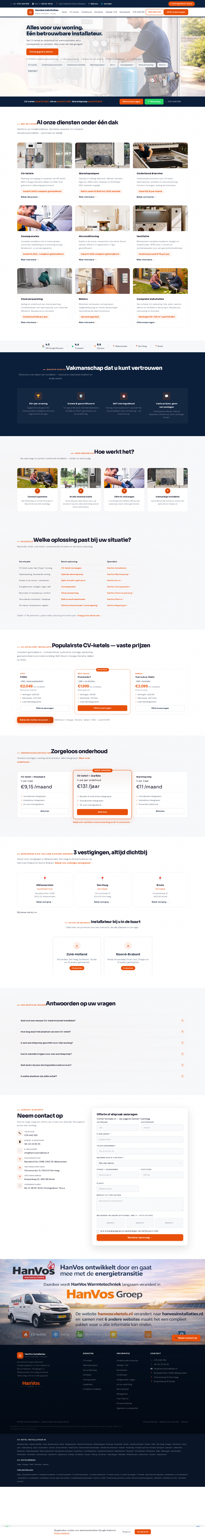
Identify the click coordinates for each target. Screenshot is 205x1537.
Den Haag (160, 1444)
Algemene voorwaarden (127, 1408)
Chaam (147, 1444)
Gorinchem (43, 1447)
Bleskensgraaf (99, 1444)
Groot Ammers (62, 1447)
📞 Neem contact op (186, 1340)
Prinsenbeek (140, 1451)
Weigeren (126, 1532)
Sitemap (184, 1422)
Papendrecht (120, 1451)
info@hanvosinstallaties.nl (36, 1153)
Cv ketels (140, 1474)
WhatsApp (154, 101)
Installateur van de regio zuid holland (55, 1478)
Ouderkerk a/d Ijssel (105, 1451)
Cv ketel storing (112, 1474)
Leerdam (168, 1447)
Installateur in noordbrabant (176, 1474)
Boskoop (109, 1444)
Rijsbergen (165, 1451)
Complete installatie (92, 1389)
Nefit (32, 1464)
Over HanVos (122, 1398)
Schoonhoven (41, 1454)
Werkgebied (122, 1394)
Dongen (168, 1444)
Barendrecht (53, 1444)
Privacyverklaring (124, 1403)
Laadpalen (88, 1384)
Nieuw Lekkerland (47, 1451)
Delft (153, 1444)
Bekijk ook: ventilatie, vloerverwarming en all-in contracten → (102, 822)
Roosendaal (176, 1451)
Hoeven (122, 1447)
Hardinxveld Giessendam (89, 1447)
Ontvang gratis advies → (42, 51)
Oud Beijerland (90, 1451)
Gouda (51, 1447)
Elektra (162, 65)
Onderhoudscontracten (52, 65)
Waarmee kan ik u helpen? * (110, 1158)
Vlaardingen (112, 1454)
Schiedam (31, 1454)
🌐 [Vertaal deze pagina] (106, 4)
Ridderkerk (150, 1451)
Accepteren (142, 1532)
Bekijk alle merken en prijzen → (35, 720)
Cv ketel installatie (63, 1474)
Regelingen (32, 71)
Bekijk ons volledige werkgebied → (74, 864)
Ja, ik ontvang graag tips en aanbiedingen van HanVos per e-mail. (129, 1231)
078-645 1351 (23, 4)
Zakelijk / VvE (111, 12)
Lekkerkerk (177, 1447)
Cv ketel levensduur (80, 1474)
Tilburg (94, 1454)
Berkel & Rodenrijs (85, 1444)
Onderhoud (86, 12)
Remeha (38, 1464)
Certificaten (122, 1375)
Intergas (25, 1464)
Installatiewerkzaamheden (81, 1478)
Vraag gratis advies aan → (89, 615)
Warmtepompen (97, 65)
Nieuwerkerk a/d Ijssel (64, 1451)
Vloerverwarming (146, 65)
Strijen (87, 1454)
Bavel (62, 1444)
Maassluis (21, 1451)
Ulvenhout (102, 1454)
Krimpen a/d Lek (141, 1447)
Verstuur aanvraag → (140, 1237)
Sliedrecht (52, 1454)
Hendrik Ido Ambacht (109, 1447)
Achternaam (147, 1122)
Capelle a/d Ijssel (136, 1444)
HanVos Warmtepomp (117, 574)
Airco (112, 65)
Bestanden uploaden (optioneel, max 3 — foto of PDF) (125, 1216)
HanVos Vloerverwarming (119, 593)
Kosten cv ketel (99, 1478)
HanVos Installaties (116, 568)
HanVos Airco (113, 580)
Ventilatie (98, 12)
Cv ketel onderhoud (97, 1474)
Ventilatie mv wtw (170, 1478)
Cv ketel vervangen (128, 1474)
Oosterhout (78, 1451)
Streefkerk (79, 1454)
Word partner (123, 1389)
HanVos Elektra (114, 599)
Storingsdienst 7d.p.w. (182, 4)
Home (64, 12)
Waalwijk (121, 1454)
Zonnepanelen (126, 65)
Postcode (146, 1169)
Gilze (35, 1447)
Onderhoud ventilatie (76, 65)
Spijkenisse (62, 1454)
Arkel (45, 1444)
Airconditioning (90, 1370)
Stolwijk (71, 1454)
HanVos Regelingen (116, 605)
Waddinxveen (131, 1454)
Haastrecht (73, 1447)
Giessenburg (27, 1447)
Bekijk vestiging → (44, 902)
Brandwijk (118, 1444)
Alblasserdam (22, 1444)
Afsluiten (44, 811)
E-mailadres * (104, 1134)
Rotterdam (21, 1454)
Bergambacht (70, 1444)
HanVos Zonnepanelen (118, 586)
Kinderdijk (130, 1447)
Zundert (152, 1454)
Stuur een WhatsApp (28, 1429)
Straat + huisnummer (107, 1169)
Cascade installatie (29, 1474)
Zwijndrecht (162, 1454)
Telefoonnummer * (106, 1146)
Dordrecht (177, 1444)
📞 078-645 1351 (173, 101)
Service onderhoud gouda (142, 1478)
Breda (125, 1444)
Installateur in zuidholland (28, 1478)
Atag (19, 1464)
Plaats (100, 1183)
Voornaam (102, 1122)
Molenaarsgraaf (32, 1451)
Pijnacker (130, 1451)
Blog (19, 1474)
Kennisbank (125, 12)
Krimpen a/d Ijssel (156, 1447)
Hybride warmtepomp (154, 1474)
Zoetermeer (143, 1454)
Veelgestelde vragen (126, 1379)
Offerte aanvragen (176, 12)
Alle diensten (154, 12)
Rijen (158, 1451)
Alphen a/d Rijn (35, 1444)
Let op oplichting (124, 1384)
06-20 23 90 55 (32, 1144)
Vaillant (46, 1464)
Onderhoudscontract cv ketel (119, 1478)
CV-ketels (74, 12)
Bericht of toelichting (109, 1195)
